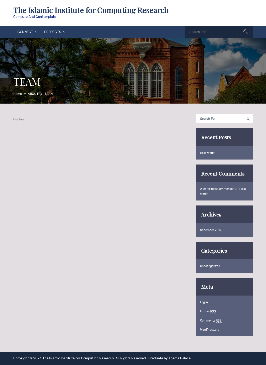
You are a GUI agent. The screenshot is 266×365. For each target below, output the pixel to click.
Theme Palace (180, 358)
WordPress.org (209, 330)
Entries (208, 311)
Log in (204, 302)
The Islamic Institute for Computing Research (90, 10)
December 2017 (210, 230)
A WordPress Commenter (217, 189)
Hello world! (207, 153)
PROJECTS (52, 32)
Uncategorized (210, 266)
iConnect (25, 32)
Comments (211, 321)
